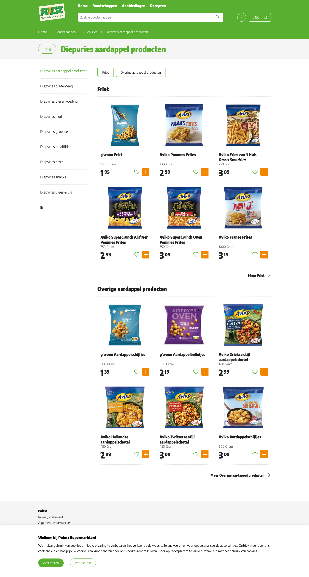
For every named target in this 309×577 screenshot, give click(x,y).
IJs (42, 207)
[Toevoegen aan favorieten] (137, 172)
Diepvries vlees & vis (56, 192)
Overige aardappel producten (141, 72)
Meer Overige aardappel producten (237, 475)
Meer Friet (256, 275)
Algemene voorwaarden (55, 523)
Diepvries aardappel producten (63, 71)
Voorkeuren (83, 563)
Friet (105, 72)
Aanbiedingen (133, 5)
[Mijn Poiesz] (241, 17)
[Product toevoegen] (145, 172)
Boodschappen (104, 5)
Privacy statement (50, 517)
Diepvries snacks (53, 177)
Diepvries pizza (51, 161)
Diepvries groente (54, 131)
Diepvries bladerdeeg (56, 86)
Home (83, 5)
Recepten (158, 5)
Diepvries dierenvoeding (59, 101)
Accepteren (51, 563)
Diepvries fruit (51, 116)
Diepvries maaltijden (56, 146)
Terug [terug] (47, 49)
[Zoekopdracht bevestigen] (217, 17)
